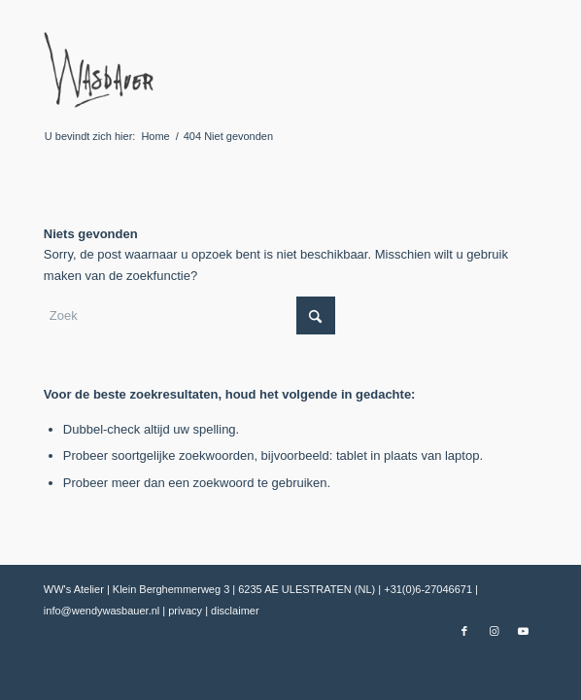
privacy (186, 610)
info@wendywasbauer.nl (103, 610)
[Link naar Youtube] (522, 631)
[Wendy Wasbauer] (241, 69)
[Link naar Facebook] (464, 631)
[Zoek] (189, 315)
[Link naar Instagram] (493, 631)
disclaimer (235, 610)
